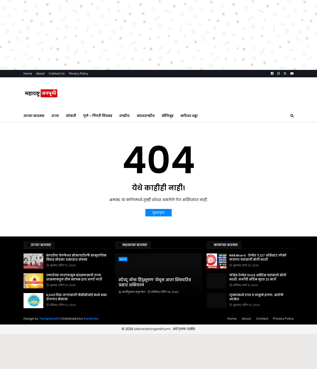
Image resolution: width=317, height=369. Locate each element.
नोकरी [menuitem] (71, 115)
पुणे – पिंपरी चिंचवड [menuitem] (97, 115)
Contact (262, 318)
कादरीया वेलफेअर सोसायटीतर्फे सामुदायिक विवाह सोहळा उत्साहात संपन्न (76, 257)
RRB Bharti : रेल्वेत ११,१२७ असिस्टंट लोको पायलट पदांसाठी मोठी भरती (257, 257)
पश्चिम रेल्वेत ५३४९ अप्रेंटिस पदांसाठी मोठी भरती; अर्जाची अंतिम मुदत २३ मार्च (257, 277)
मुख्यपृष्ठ (158, 212)
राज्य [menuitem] (55, 115)
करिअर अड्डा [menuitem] (189, 115)
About (40, 73)
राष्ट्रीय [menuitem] (124, 115)
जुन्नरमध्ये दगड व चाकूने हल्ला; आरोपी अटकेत (256, 297)
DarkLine (91, 318)
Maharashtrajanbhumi (152, 329)
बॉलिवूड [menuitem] (168, 115)
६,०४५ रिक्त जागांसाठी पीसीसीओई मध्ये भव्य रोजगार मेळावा (76, 297)
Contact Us (57, 73)
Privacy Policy (78, 73)
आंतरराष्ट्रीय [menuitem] (145, 115)
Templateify (49, 318)
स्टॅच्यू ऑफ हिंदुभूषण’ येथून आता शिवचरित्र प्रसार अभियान (155, 282)
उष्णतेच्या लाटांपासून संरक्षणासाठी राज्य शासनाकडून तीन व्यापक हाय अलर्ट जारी (74, 277)
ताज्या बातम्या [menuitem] (34, 115)
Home (28, 73)
